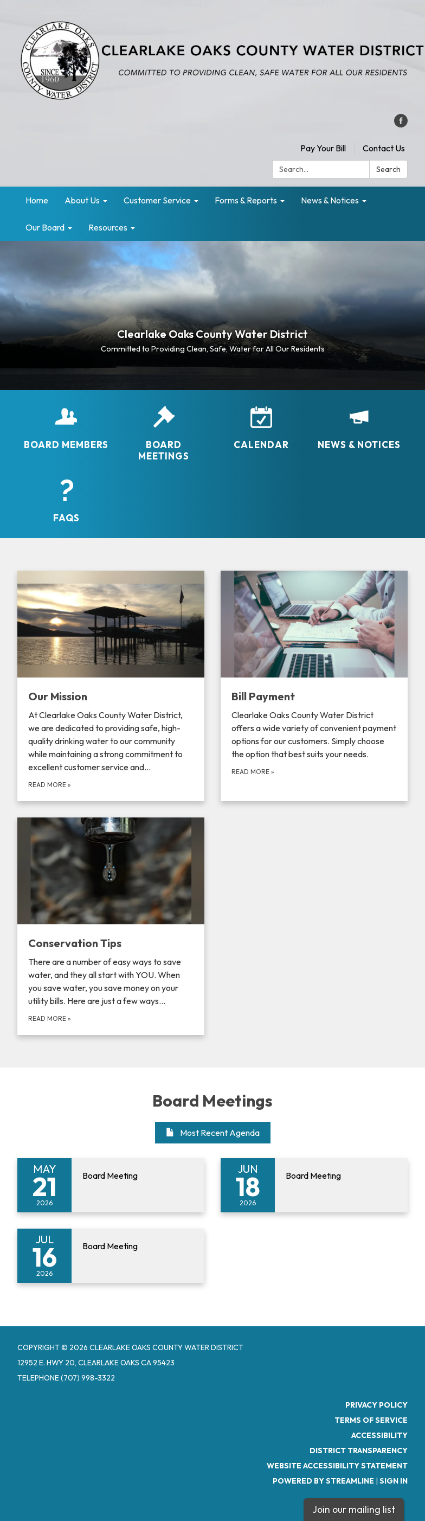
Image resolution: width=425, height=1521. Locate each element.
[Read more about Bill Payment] (314, 686)
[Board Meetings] (163, 434)
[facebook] (401, 124)
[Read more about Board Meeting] (110, 1185)
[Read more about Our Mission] (110, 686)
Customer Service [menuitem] (157, 200)
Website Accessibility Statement (337, 1466)
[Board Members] (66, 428)
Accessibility (379, 1435)
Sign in (393, 1481)
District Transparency (359, 1450)
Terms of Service (371, 1420)
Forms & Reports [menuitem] (246, 200)
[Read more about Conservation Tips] (110, 926)
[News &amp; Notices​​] (359, 428)
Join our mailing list (353, 1509)
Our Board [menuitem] (45, 227)
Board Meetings (212, 1100)
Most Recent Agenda (213, 1132)
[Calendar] (261, 428)
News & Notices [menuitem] (330, 200)
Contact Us (384, 148)
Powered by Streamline (323, 1481)
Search (388, 169)
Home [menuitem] (36, 200)
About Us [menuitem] (82, 200)
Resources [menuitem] (107, 227)
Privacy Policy (376, 1405)
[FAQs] (66, 501)
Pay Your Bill (323, 148)
